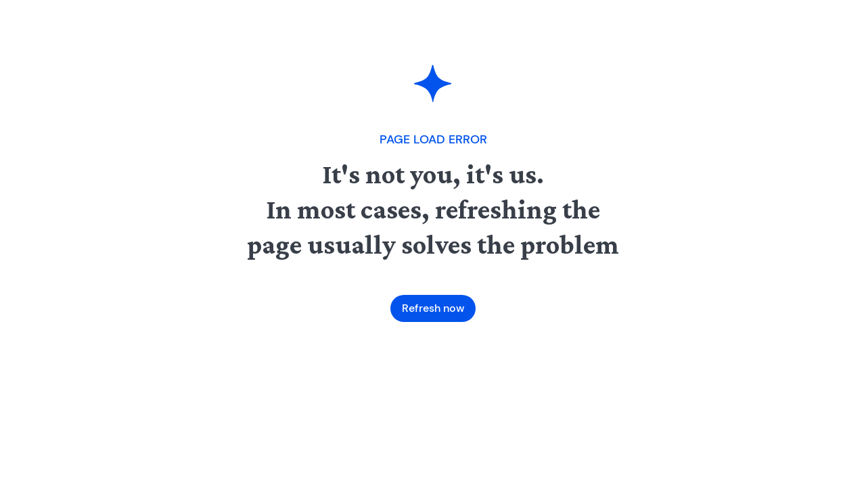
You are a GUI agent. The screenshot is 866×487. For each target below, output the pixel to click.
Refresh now (433, 308)
